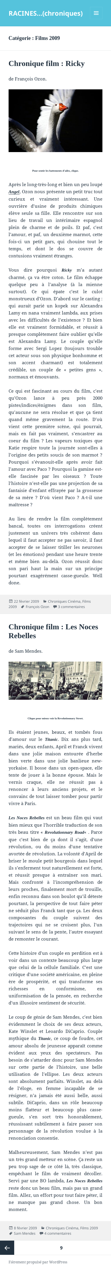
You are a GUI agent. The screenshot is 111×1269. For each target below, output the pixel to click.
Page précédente (7, 1248)
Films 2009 (89, 1228)
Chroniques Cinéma (64, 601)
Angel (14, 191)
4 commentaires (57, 1233)
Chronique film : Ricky (47, 63)
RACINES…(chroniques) (46, 13)
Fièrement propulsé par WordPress (38, 1262)
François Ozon (37, 606)
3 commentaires (71, 606)
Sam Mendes (25, 1233)
